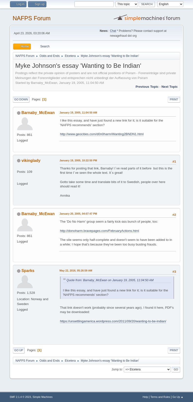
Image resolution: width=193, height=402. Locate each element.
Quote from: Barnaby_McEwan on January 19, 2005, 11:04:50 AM (110, 280)
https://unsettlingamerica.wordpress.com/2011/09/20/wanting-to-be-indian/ (113, 321)
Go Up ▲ (177, 396)
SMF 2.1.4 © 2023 (20, 396)
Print (174, 99)
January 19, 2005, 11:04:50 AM (78, 112)
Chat (113, 31)
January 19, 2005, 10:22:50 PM (78, 160)
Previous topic (147, 86)
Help (145, 396)
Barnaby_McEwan (38, 113)
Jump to (117, 369)
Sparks (27, 271)
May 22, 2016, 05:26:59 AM (76, 270)
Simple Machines (43, 396)
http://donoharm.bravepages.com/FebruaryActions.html (99, 231)
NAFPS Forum (32, 18)
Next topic (169, 86)
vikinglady (30, 160)
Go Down (21, 99)
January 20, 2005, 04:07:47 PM (78, 213)
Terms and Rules (160, 396)
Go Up (18, 350)
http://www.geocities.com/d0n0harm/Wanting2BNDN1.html (102, 134)
